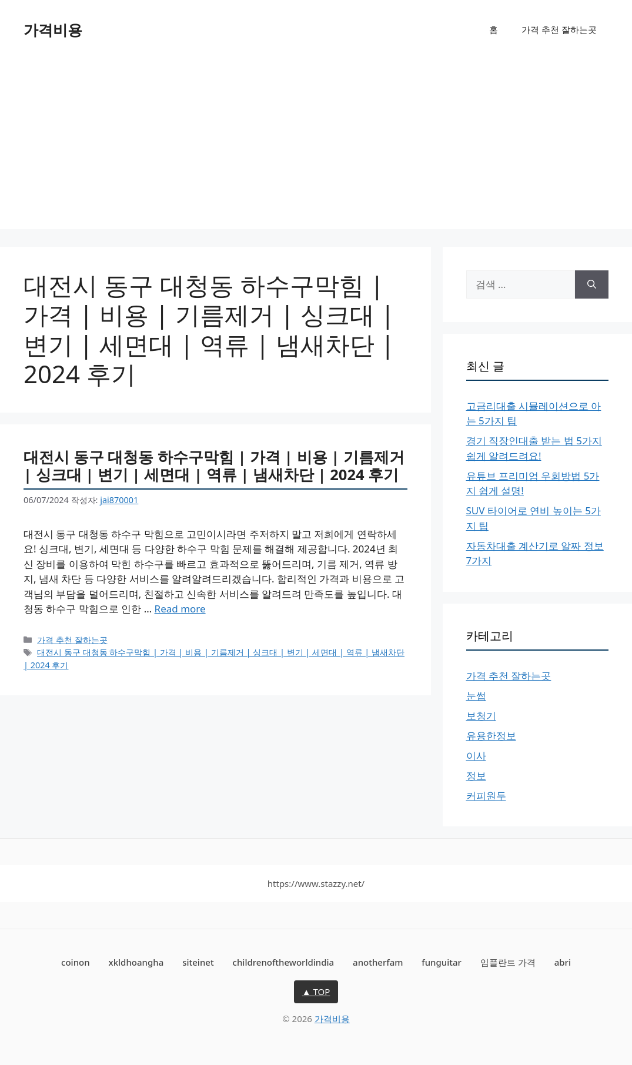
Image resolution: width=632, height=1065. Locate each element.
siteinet (198, 962)
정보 (476, 775)
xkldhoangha (136, 962)
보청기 (481, 715)
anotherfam (378, 962)
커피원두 (486, 795)
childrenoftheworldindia (284, 962)
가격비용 (53, 29)
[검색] (591, 284)
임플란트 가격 (508, 962)
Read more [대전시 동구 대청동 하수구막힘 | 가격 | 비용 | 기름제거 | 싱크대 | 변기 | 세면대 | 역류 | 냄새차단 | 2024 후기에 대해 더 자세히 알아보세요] (180, 608)
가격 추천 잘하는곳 (559, 29)
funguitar (442, 962)
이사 (476, 755)
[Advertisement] (316, 147)
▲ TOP (316, 991)
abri (562, 962)
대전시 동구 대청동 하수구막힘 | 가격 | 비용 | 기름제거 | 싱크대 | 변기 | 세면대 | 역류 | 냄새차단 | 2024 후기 (214, 466)
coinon (75, 962)
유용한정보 (491, 735)
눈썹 (476, 695)
